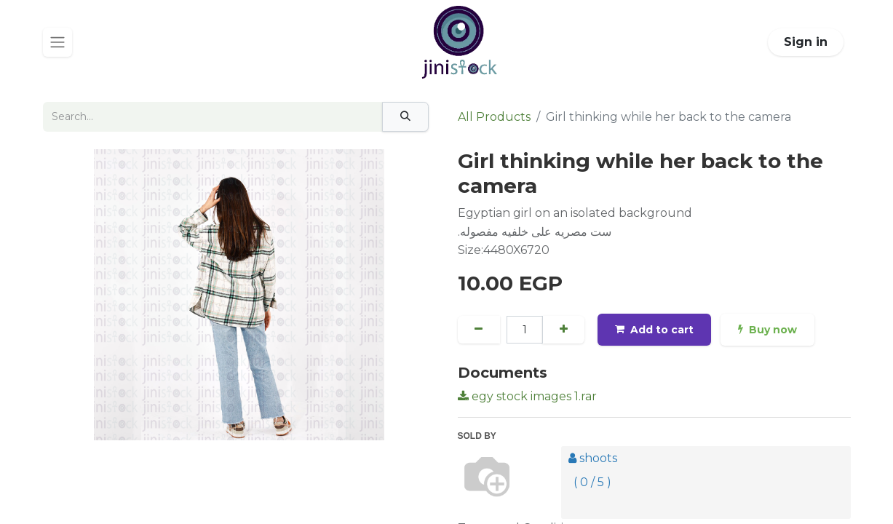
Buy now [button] (769, 329)
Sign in (805, 42)
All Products (494, 117)
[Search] (405, 117)
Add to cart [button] (655, 329)
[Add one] (564, 330)
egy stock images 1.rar (527, 396)
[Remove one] (479, 330)
